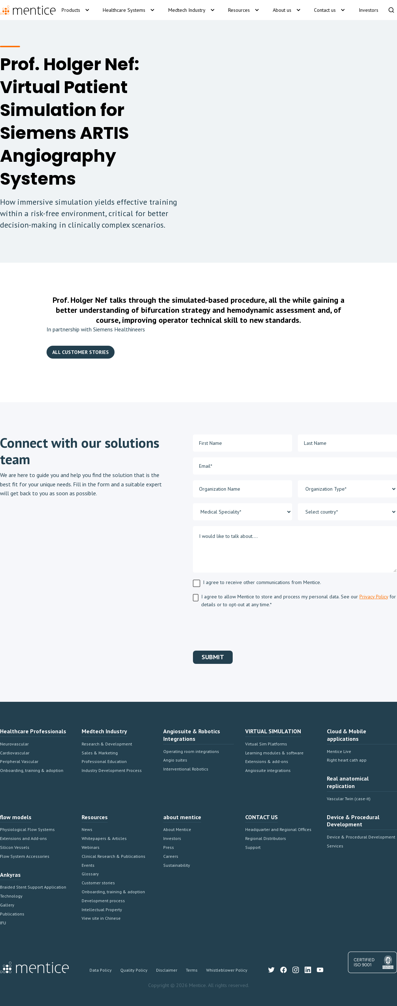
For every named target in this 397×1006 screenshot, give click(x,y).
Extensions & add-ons (266, 761)
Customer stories (98, 882)
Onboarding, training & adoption (31, 770)
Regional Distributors (265, 838)
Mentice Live (339, 751)
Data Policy (100, 970)
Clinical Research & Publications (113, 856)
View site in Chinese (101, 918)
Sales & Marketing (100, 752)
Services (335, 846)
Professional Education (104, 761)
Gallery (7, 905)
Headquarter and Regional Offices (278, 829)
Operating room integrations (191, 751)
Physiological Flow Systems (27, 829)
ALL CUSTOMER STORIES (80, 352)
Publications (12, 914)
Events (88, 865)
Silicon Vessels (14, 847)
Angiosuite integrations (268, 770)
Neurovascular (14, 744)
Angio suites (175, 760)
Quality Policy (133, 970)
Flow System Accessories (24, 856)
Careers (170, 856)
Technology (11, 896)
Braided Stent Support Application (33, 887)
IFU (3, 922)
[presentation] (247, 628)
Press (168, 847)
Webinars (91, 847)
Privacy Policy (373, 596)
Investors (172, 838)
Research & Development (107, 744)
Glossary (90, 873)
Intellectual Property (102, 909)
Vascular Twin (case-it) (349, 798)
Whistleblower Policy (226, 970)
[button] (76, 10)
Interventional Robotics (185, 769)
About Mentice (177, 829)
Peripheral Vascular (19, 761)
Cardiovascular (14, 752)
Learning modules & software (274, 752)
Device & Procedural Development (361, 837)
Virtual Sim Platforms (266, 744)
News (87, 829)
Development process (103, 900)
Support (253, 847)
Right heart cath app (347, 760)
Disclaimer (166, 970)
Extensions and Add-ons (23, 838)
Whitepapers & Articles (104, 838)
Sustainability (176, 865)
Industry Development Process (112, 770)
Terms (192, 970)
